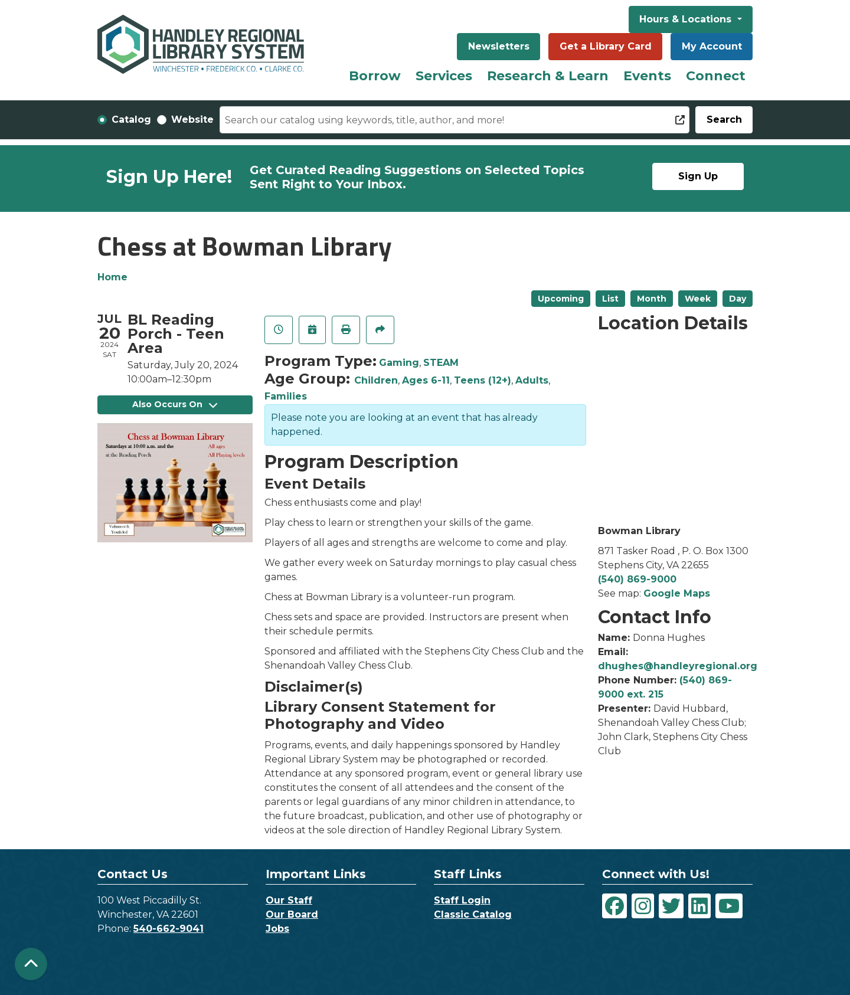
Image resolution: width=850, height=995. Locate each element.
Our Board (292, 914)
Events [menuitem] (647, 76)
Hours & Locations (686, 19)
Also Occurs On (174, 404)
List (610, 298)
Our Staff (289, 900)
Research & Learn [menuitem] (548, 76)
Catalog (131, 119)
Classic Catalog (473, 914)
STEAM (441, 362)
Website (192, 119)
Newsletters (498, 46)
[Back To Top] (31, 964)
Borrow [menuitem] (375, 76)
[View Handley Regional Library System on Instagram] (643, 905)
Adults (531, 380)
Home (112, 277)
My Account (712, 46)
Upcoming (561, 298)
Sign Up (698, 176)
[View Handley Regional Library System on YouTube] (729, 905)
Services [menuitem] (444, 76)
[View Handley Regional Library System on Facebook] (614, 905)
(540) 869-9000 (637, 579)
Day (737, 298)
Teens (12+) (482, 380)
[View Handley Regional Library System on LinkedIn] (699, 905)
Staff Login (462, 900)
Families (285, 396)
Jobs (277, 928)
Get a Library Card (606, 46)
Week (698, 298)
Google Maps (676, 593)
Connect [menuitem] (716, 76)
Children (376, 380)
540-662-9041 (168, 928)
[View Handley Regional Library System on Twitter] (671, 905)
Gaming (399, 362)
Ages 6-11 (426, 380)
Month (651, 298)
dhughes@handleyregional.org (677, 666)
